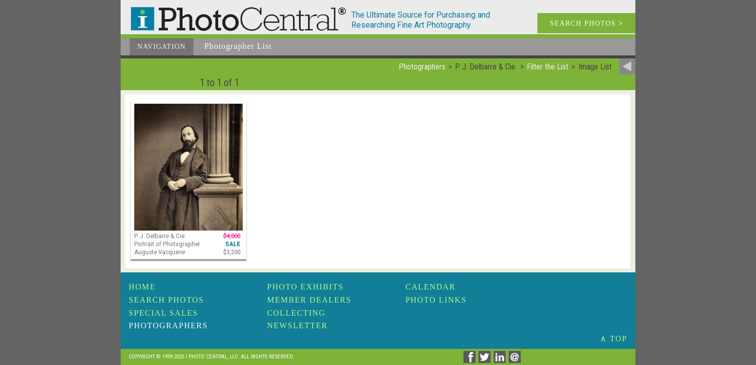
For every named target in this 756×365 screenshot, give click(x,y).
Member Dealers (309, 300)
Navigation (161, 46)
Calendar (430, 286)
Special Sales (163, 313)
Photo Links (435, 300)
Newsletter (297, 325)
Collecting (296, 313)
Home (142, 286)
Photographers (168, 325)
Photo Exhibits (305, 286)
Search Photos (166, 300)
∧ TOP (613, 338)
